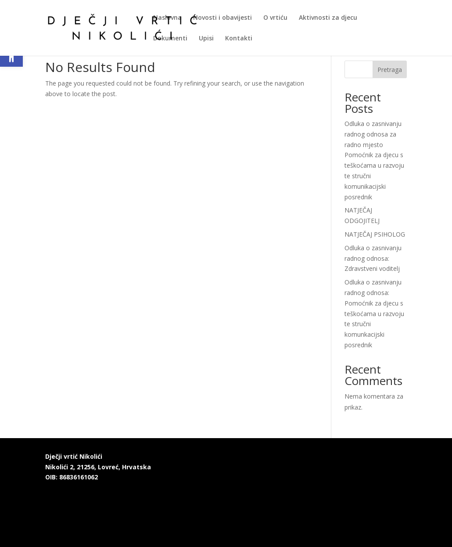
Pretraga (389, 69)
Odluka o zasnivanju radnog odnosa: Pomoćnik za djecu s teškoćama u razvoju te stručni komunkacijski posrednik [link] (374, 313)
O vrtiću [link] (275, 18)
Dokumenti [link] (170, 38)
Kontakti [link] (238, 38)
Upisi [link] (206, 38)
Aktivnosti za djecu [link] (328, 18)
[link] (122, 27)
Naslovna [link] (167, 18)
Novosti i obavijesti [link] (222, 18)
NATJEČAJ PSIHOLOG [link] (374, 234)
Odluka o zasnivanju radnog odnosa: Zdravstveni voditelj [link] (373, 258)
